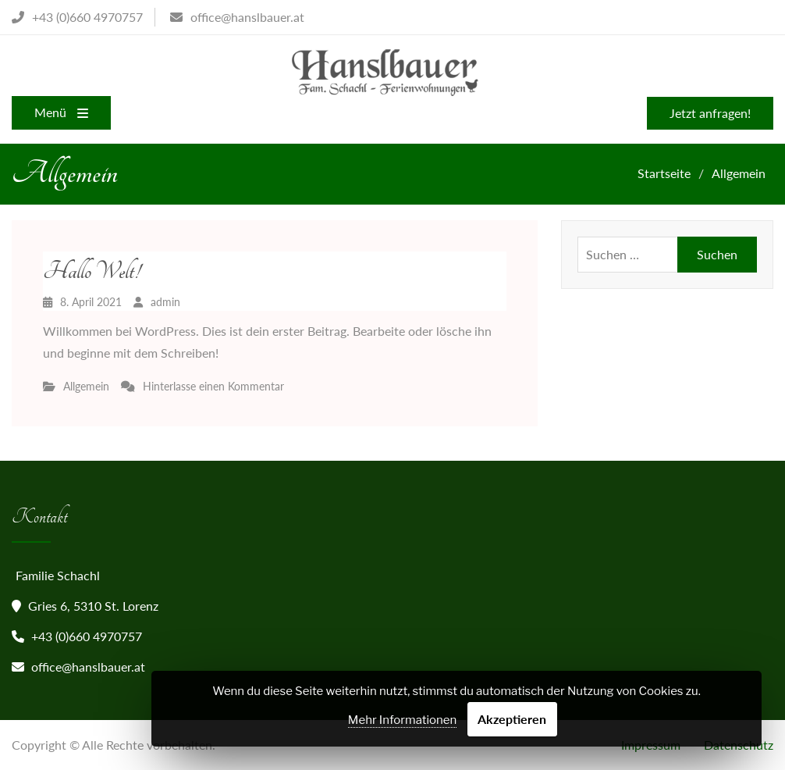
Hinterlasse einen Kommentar (213, 386)
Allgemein (86, 386)
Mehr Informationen (402, 720)
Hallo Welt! (91, 271)
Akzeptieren (512, 718)
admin (165, 301)
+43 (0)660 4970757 (86, 636)
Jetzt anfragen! (710, 112)
